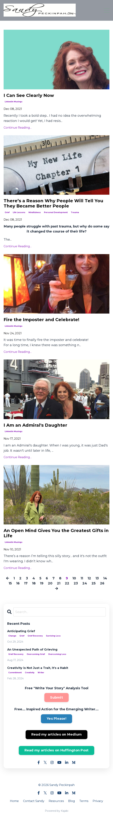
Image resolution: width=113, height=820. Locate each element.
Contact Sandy (33, 801)
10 (74, 578)
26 (102, 583)
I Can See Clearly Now (29, 95)
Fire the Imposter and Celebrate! (41, 319)
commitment (15, 672)
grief (7, 212)
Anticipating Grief (21, 631)
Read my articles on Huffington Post (57, 750)
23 (76, 583)
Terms (83, 801)
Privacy (98, 801)
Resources (56, 801)
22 (67, 583)
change (12, 636)
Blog (71, 801)
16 (18, 583)
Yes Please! (56, 719)
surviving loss (53, 636)
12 (89, 578)
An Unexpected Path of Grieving (32, 649)
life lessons (19, 212)
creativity (29, 672)
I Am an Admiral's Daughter (35, 425)
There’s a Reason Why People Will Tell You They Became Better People (53, 203)
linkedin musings (13, 101)
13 (97, 578)
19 (41, 583)
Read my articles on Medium (56, 734)
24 (84, 583)
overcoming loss (57, 654)
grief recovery (35, 636)
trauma (75, 212)
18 (34, 583)
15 (10, 583)
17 (26, 583)
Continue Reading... (18, 127)
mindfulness (34, 212)
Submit (56, 698)
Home (14, 801)
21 (58, 583)
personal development (56, 212)
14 (105, 578)
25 (94, 583)
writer (41, 672)
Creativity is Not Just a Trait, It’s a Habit (37, 668)
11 (82, 578)
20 (50, 583)
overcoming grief (36, 654)
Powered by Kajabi (56, 810)
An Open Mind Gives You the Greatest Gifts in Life (56, 533)
